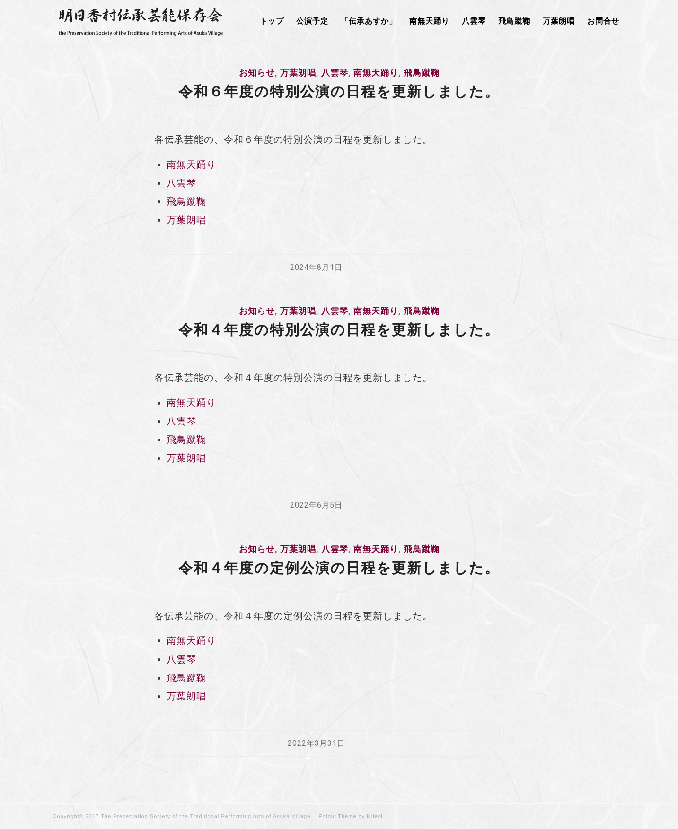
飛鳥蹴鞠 (422, 73)
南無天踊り (375, 73)
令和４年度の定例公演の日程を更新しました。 (339, 568)
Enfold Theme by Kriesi (350, 816)
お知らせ (257, 73)
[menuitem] (272, 21)
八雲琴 (334, 73)
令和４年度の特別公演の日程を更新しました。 (339, 329)
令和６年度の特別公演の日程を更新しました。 (339, 91)
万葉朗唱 (298, 73)
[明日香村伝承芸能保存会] (140, 21)
